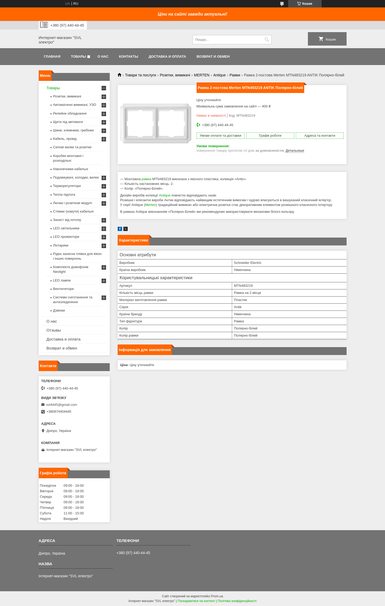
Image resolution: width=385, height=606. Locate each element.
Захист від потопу (67, 220)
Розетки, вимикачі (175, 75)
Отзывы (54, 330)
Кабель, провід (65, 139)
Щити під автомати (68, 122)
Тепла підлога (64, 194)
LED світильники (66, 228)
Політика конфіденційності (237, 601)
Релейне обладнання (70, 113)
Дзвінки (59, 310)
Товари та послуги (140, 75)
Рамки (234, 75)
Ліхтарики (60, 245)
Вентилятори (63, 289)
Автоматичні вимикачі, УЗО (74, 105)
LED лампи (62, 280)
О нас (102, 56)
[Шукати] (267, 39)
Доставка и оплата (167, 56)
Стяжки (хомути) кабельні (73, 211)
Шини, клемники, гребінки (73, 130)
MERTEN (201, 75)
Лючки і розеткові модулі (72, 203)
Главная (52, 56)
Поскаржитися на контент (196, 601)
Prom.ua (217, 596)
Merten (150, 205)
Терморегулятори (67, 186)
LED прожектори (66, 237)
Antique (219, 75)
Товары (78, 56)
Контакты (128, 56)
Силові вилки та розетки (72, 147)
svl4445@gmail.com (61, 405)
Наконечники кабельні (70, 169)
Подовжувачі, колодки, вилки (76, 177)
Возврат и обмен (213, 56)
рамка (146, 179)
